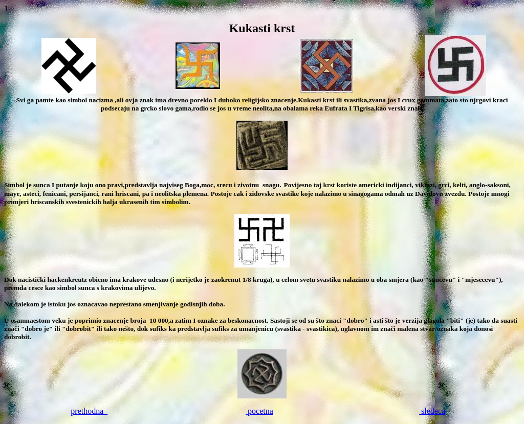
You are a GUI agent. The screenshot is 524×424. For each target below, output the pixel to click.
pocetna (259, 411)
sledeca (432, 411)
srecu (223, 185)
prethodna (89, 411)
